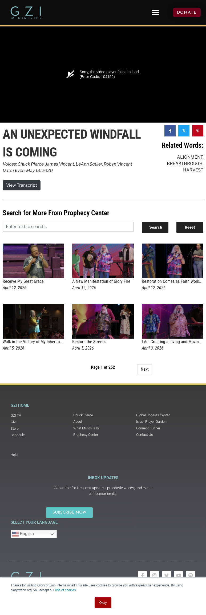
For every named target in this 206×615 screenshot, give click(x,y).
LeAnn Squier (89, 164)
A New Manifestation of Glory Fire (101, 281)
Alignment (190, 157)
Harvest (193, 170)
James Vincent (59, 164)
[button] (155, 12)
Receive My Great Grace (23, 281)
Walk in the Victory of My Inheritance (34, 341)
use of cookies (65, 590)
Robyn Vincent (118, 164)
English (23, 534)
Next (145, 369)
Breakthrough (185, 163)
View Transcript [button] (21, 185)
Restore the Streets (89, 341)
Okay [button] (103, 603)
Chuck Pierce (31, 164)
